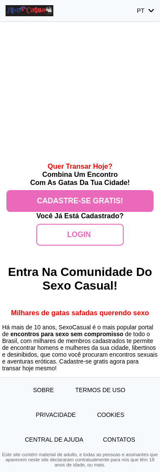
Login (80, 234)
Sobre (44, 390)
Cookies (110, 414)
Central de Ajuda (54, 439)
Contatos (119, 439)
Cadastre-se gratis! (80, 200)
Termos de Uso (101, 390)
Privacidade (57, 414)
